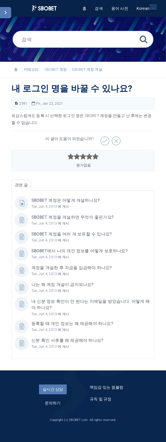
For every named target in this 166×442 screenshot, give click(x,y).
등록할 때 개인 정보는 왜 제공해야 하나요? (72, 323)
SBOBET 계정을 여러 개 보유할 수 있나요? (71, 234)
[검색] (83, 39)
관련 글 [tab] (21, 185)
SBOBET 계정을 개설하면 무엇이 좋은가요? (72, 217)
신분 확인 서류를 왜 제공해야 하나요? (67, 340)
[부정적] (115, 139)
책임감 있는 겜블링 (106, 387)
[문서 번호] (16, 103)
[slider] (83, 156)
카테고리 (31, 69)
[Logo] (44, 8)
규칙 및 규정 (100, 399)
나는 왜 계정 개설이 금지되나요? (62, 284)
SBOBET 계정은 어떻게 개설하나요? (65, 200)
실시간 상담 (53, 389)
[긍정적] (104, 139)
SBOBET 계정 (56, 69)
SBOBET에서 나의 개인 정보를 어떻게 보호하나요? (79, 250)
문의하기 (53, 403)
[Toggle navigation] (153, 7)
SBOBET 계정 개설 (87, 69)
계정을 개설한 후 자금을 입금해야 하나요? (71, 267)
